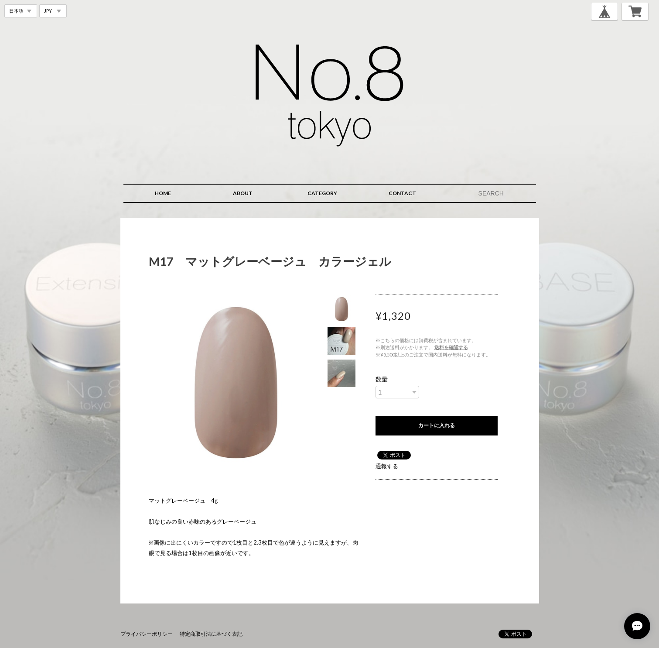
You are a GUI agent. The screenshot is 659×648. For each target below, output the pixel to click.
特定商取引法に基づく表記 (211, 634)
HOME (163, 193)
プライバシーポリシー (146, 634)
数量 (382, 379)
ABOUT (243, 193)
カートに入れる (436, 425)
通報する (387, 466)
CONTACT (402, 193)
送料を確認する (451, 347)
